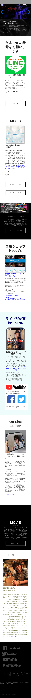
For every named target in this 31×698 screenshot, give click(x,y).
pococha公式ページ (17, 380)
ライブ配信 (12, 665)
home (1, 682)
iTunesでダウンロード (15, 192)
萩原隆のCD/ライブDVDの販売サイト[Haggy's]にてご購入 (15, 166)
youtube (12, 660)
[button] (29, 12)
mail (8, 683)
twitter (11, 654)
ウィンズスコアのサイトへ (15, 230)
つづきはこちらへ (9, 494)
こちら (24, 27)
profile (22, 682)
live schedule (8, 682)
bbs (12, 683)
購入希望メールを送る (15, 184)
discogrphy (15, 682)
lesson (27, 682)
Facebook (13, 648)
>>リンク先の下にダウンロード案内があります (16, 368)
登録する (15, 103)
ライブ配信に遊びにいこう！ (12, 23)
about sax (2, 683)
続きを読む (14, 636)
